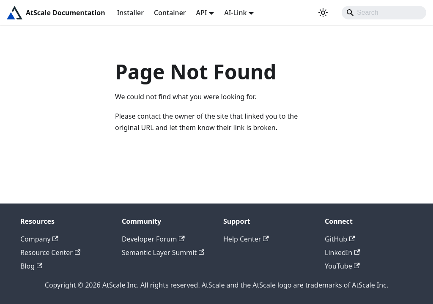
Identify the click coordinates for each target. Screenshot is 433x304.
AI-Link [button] (235, 12)
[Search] (384, 12)
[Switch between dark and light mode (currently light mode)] (323, 12)
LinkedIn (342, 252)
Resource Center (50, 252)
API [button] (201, 12)
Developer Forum (153, 239)
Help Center (246, 239)
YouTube (342, 266)
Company (39, 239)
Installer (130, 12)
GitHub (340, 239)
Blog (31, 266)
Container (170, 12)
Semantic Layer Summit (163, 252)
